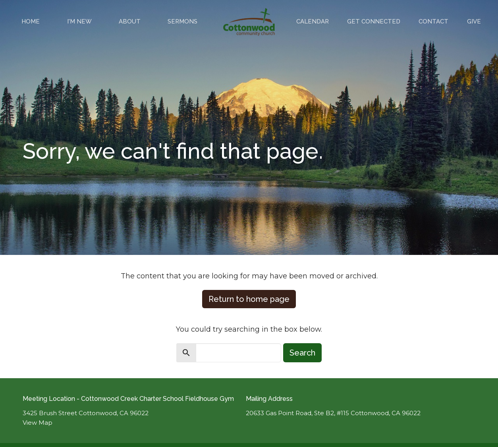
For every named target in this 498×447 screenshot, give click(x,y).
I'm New (79, 21)
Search (302, 353)
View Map (37, 422)
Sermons (182, 21)
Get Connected (373, 21)
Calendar (312, 21)
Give (474, 21)
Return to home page (249, 299)
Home (30, 21)
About (130, 21)
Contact (433, 21)
